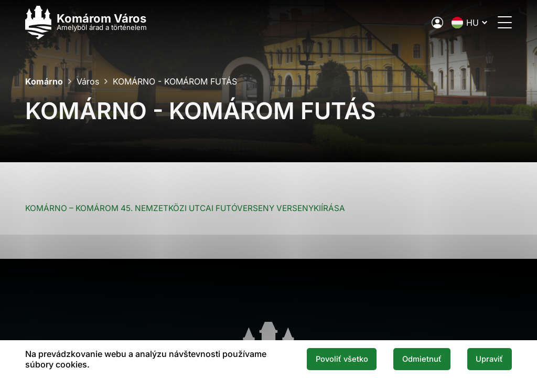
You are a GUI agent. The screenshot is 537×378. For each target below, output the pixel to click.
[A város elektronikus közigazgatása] (437, 22)
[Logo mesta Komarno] (86, 22)
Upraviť (489, 359)
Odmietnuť (422, 359)
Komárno (44, 81)
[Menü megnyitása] (505, 22)
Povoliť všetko (342, 359)
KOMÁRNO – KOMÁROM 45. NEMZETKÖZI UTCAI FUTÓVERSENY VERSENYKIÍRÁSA (185, 208)
